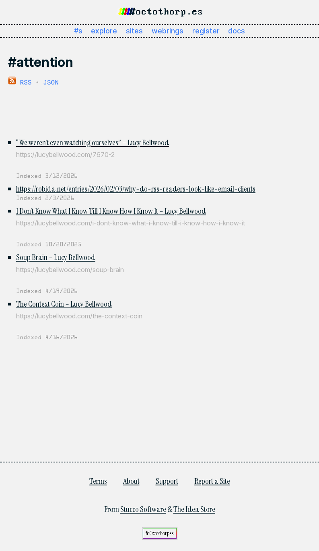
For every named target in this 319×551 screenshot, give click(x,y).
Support (167, 480)
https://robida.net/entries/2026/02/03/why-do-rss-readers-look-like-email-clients (135, 188)
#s (78, 31)
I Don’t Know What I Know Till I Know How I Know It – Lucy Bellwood (111, 210)
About (131, 480)
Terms (98, 480)
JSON (50, 82)
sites (134, 31)
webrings (167, 31)
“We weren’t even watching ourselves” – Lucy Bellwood (92, 141)
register (206, 31)
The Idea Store (194, 508)
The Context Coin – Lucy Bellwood (64, 303)
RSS (19, 82)
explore (104, 31)
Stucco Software (143, 508)
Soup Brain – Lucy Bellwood (55, 256)
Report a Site (212, 480)
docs (236, 31)
